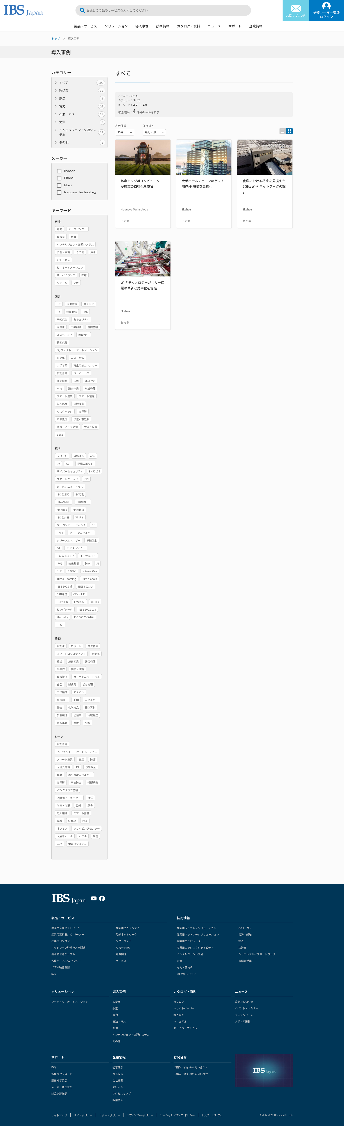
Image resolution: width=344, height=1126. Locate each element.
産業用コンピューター (190, 941)
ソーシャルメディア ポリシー (177, 1115)
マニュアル (180, 1021)
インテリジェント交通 (190, 954)
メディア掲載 (242, 1021)
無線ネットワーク (126, 934)
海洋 (82, 122)
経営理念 (118, 1067)
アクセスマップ (122, 1093)
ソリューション (116, 26)
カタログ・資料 (188, 26)
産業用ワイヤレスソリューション (196, 928)
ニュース (214, 26)
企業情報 (255, 26)
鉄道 (82, 98)
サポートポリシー (109, 1115)
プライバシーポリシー (140, 1115)
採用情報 (118, 1100)
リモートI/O (123, 947)
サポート (235, 26)
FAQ (53, 1067)
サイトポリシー (83, 1115)
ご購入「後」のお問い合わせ (191, 1074)
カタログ (179, 1001)
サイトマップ (59, 1115)
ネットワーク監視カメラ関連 (68, 947)
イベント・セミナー (246, 1008)
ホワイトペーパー (184, 1008)
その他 (82, 142)
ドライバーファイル (185, 1028)
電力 (82, 106)
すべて (82, 82)
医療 (179, 960)
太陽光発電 (245, 960)
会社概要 (118, 1080)
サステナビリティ (212, 1115)
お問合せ (180, 1057)
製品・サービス (85, 26)
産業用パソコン (60, 941)
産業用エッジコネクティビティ (195, 947)
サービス (121, 960)
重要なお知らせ (244, 1001)
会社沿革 (118, 1087)
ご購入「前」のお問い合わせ (191, 1067)
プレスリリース (244, 1015)
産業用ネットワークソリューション (198, 934)
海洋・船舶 (245, 934)
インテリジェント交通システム (82, 132)
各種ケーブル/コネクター (66, 960)
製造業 (82, 90)
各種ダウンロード (61, 1074)
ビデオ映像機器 (60, 967)
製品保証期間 (59, 1093)
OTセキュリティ (186, 974)
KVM (53, 974)
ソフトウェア (124, 941)
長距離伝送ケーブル (63, 954)
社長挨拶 (118, 1074)
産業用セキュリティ (127, 928)
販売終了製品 (59, 1080)
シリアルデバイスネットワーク (256, 954)
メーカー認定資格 (61, 1087)
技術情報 (162, 26)
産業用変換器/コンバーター (67, 934)
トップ (55, 38)
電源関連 (121, 954)
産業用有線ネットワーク (65, 928)
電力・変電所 (185, 967)
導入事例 (142, 26)
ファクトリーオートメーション (69, 1001)
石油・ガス (82, 114)
